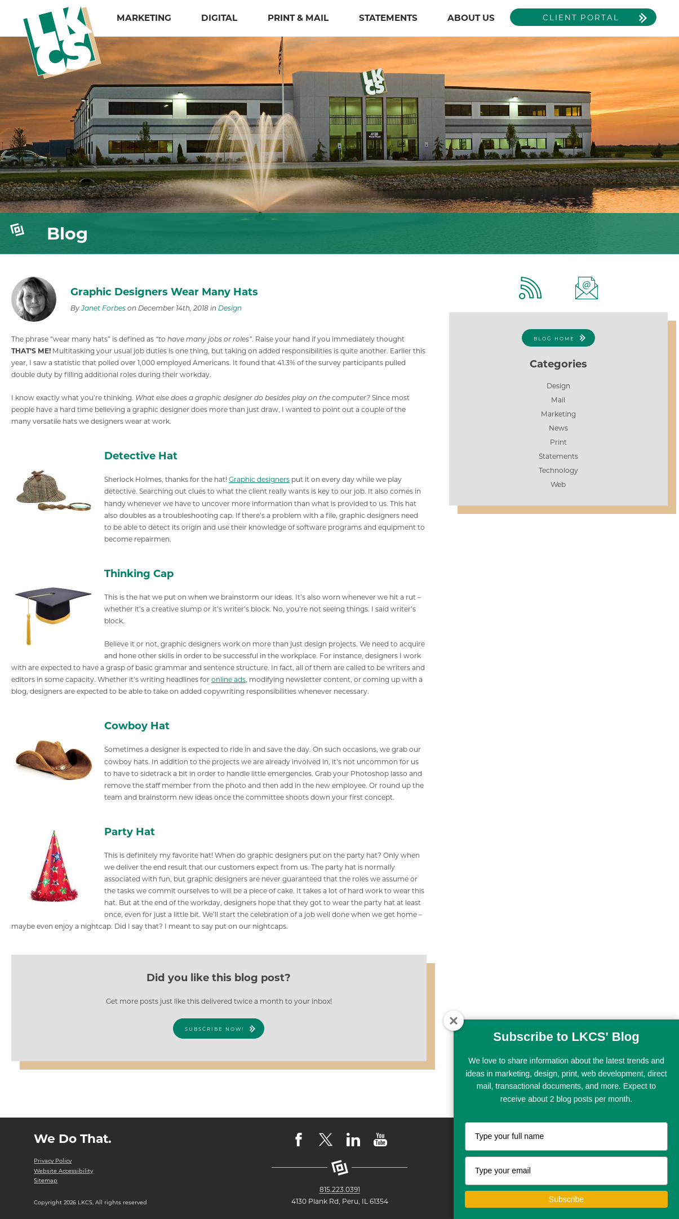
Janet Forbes (103, 308)
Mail (558, 400)
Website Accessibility (63, 1171)
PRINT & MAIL (298, 17)
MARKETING (144, 17)
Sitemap (45, 1180)
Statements (558, 456)
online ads (228, 679)
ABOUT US (471, 17)
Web (558, 484)
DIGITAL (219, 17)
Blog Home (554, 339)
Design (230, 308)
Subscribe (566, 1199)
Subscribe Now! (214, 1029)
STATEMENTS (388, 17)
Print (558, 442)
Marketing (558, 414)
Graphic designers (259, 479)
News (558, 428)
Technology (558, 470)
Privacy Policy (53, 1161)
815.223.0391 (339, 1189)
